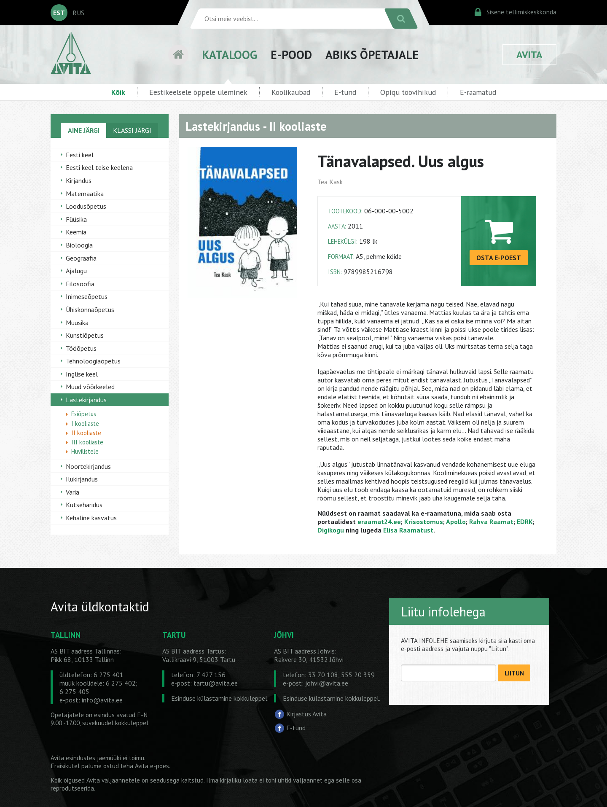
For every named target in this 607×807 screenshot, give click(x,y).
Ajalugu (76, 270)
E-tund (345, 92)
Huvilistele (85, 451)
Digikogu (330, 530)
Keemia (76, 232)
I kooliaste (85, 424)
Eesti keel (80, 155)
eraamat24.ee (379, 521)
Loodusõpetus (86, 206)
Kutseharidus (84, 504)
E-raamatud (478, 92)
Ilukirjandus (82, 479)
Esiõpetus (83, 414)
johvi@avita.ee (326, 683)
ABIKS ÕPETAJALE (372, 54)
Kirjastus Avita (306, 713)
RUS (78, 12)
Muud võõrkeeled (90, 386)
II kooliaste (86, 433)
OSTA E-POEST (498, 257)
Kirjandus (78, 180)
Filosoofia (80, 284)
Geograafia (81, 258)
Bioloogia (79, 245)
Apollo (456, 521)
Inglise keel (82, 374)
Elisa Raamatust (408, 530)
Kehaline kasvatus (91, 518)
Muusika (77, 322)
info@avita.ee (102, 700)
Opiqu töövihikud (408, 92)
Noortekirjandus (88, 466)
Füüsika (76, 219)
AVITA (529, 54)
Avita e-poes (152, 766)
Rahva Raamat (491, 521)
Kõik (118, 92)
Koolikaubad (290, 92)
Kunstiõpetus (85, 335)
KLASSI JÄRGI (132, 130)
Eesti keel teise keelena (99, 167)
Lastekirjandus (86, 399)
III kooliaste (87, 442)
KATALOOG (229, 54)
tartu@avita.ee (215, 683)
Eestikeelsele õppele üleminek (198, 92)
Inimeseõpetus (86, 296)
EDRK (525, 521)
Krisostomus (423, 521)
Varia (72, 492)
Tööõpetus (81, 348)
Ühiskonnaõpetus (90, 309)
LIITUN (514, 673)
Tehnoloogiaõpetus (93, 361)
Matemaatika (85, 193)
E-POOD (291, 54)
